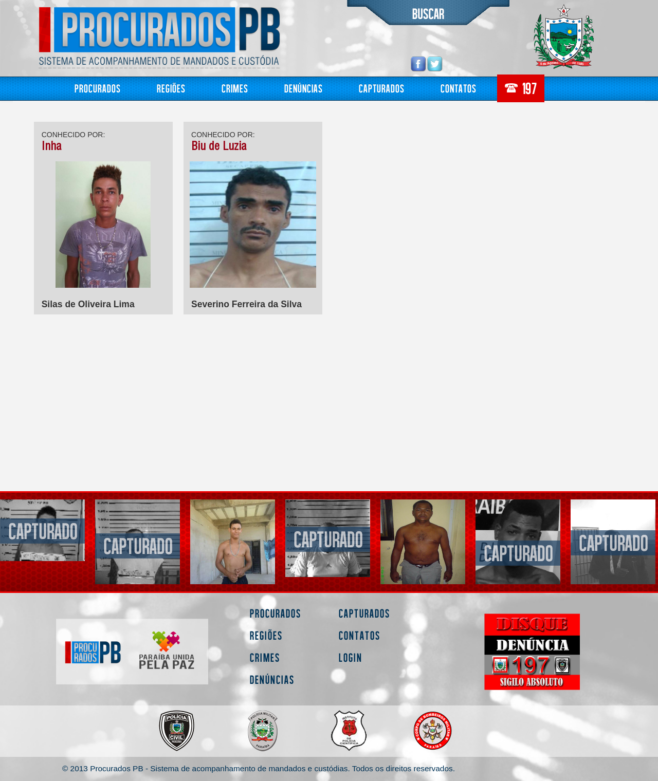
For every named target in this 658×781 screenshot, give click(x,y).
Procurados (98, 88)
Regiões (171, 88)
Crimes (235, 88)
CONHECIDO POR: (73, 135)
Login (350, 657)
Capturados (382, 88)
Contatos (459, 88)
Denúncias (303, 88)
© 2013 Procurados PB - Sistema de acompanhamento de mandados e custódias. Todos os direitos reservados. (258, 768)
